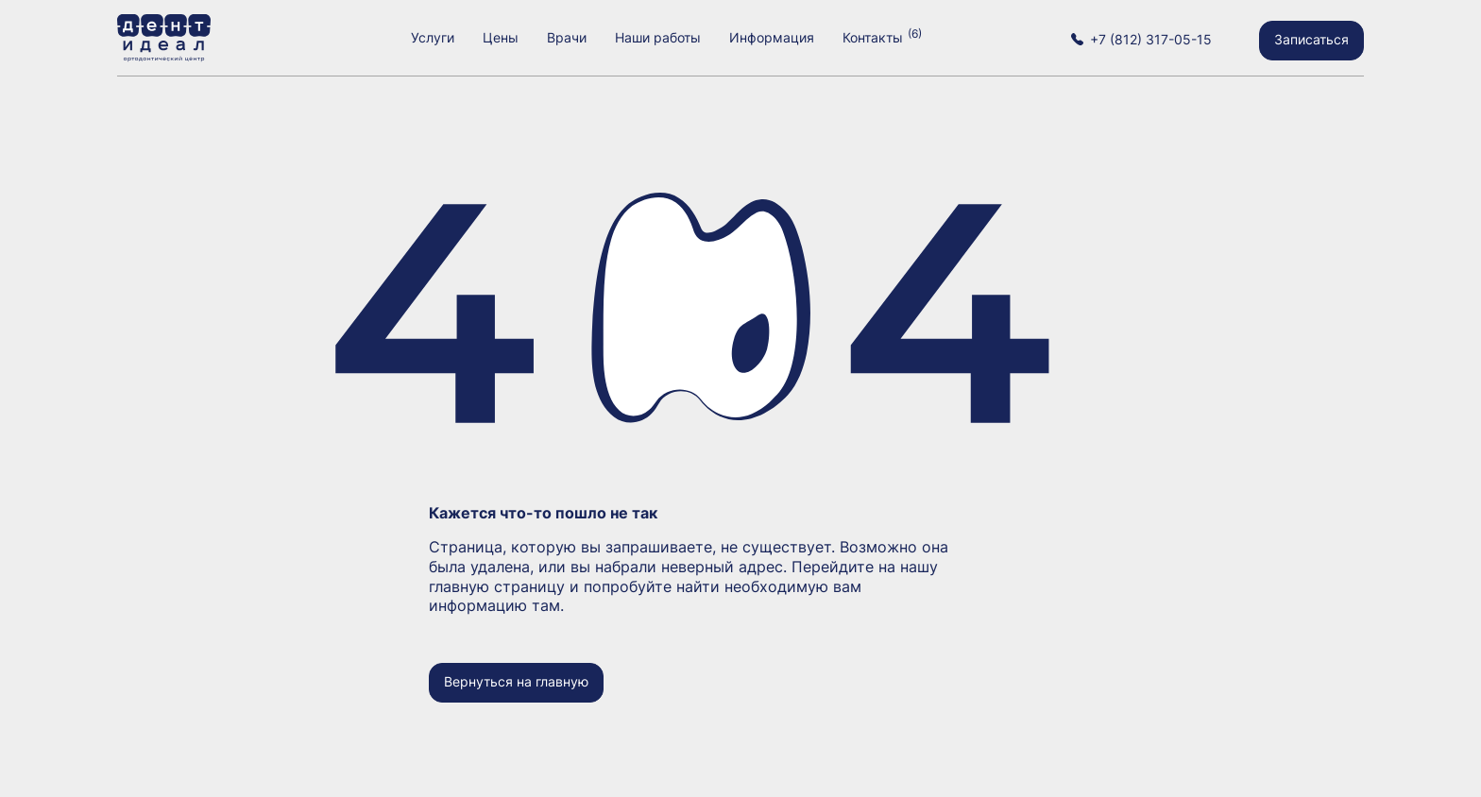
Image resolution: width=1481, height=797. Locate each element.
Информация (771, 37)
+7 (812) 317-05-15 (1151, 39)
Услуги (432, 37)
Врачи (567, 37)
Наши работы (658, 37)
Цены (501, 37)
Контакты (873, 37)
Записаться (1311, 39)
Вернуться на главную (516, 681)
